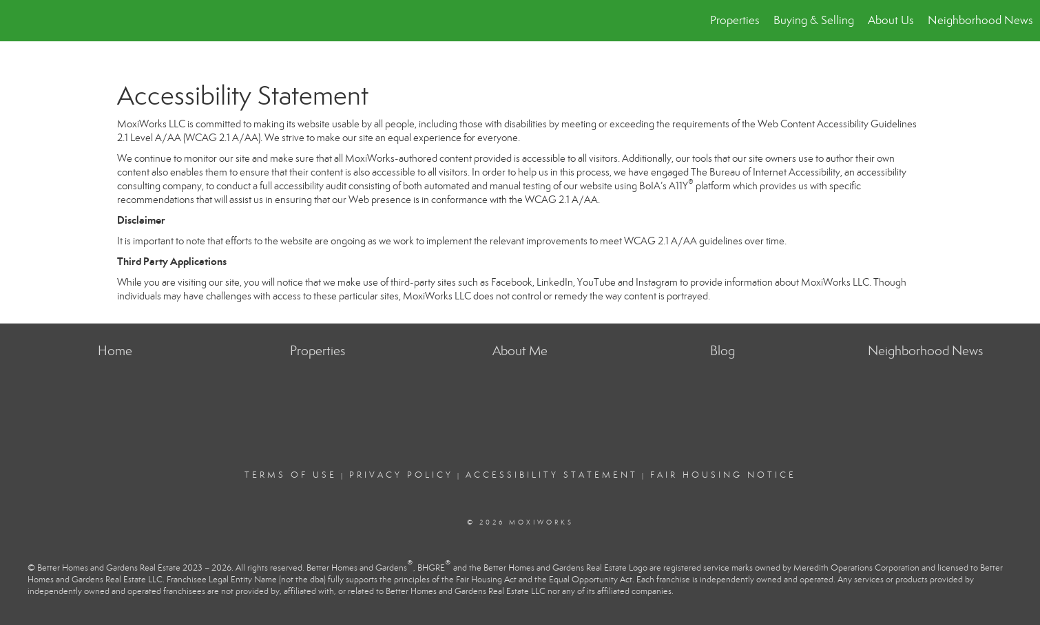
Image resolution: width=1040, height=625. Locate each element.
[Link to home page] (17, 20)
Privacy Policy (401, 474)
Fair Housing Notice (723, 474)
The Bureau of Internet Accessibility (765, 172)
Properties (735, 20)
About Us (891, 20)
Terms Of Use (291, 474)
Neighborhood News (980, 20)
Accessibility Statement (552, 474)
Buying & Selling (813, 20)
